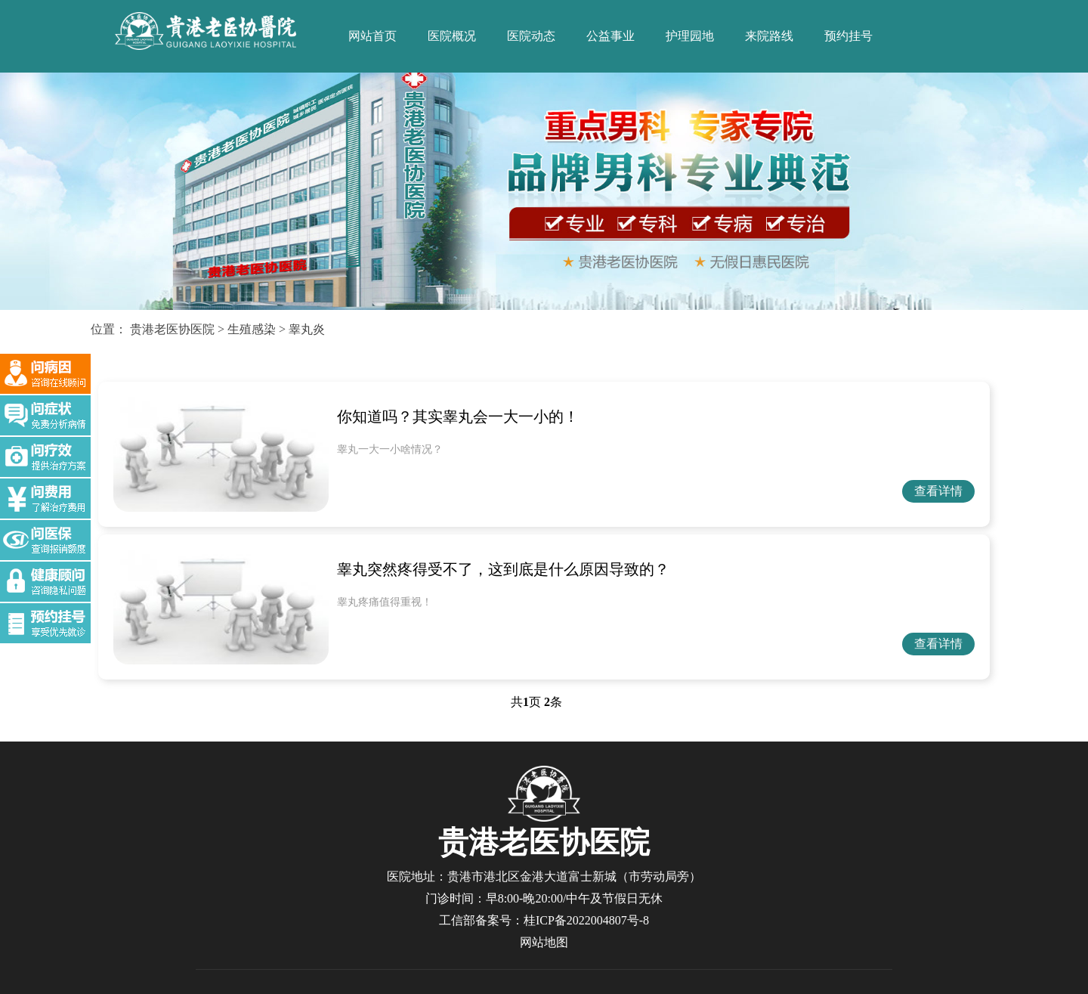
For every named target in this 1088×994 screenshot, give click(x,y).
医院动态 (531, 35)
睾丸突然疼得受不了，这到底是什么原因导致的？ (503, 569)
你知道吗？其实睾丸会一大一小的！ (458, 416)
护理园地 (690, 35)
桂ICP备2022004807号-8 (586, 920)
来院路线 (769, 35)
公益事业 (610, 35)
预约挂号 (848, 35)
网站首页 (372, 35)
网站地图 (544, 942)
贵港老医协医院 (172, 329)
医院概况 (452, 35)
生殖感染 (251, 329)
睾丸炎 (307, 329)
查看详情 (938, 491)
